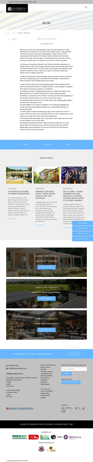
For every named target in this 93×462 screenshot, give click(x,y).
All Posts (46, 144)
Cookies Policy (45, 395)
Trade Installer (45, 384)
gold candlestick (62, 105)
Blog (13, 33)
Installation (44, 380)
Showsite (43, 369)
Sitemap (43, 397)
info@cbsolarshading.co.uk (18, 368)
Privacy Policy (45, 393)
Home (8, 33)
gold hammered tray (43, 91)
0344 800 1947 (14, 365)
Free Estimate (45, 378)
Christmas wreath (48, 84)
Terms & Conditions (47, 391)
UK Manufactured (46, 373)
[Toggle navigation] (86, 7)
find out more (73, 353)
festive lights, (46, 54)
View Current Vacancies (71, 382)
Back (13, 39)
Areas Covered (45, 367)
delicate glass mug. (26, 127)
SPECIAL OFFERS (47, 375)
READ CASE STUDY (46, 267)
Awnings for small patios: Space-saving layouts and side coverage (45, 194)
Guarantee (44, 382)
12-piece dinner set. (33, 78)
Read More (12, 219)
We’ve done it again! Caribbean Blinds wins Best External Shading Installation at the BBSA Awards (73, 196)
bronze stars (46, 111)
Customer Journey (46, 371)
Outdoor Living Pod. (37, 73)
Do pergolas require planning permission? (18, 192)
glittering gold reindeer (65, 100)
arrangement (67, 95)
